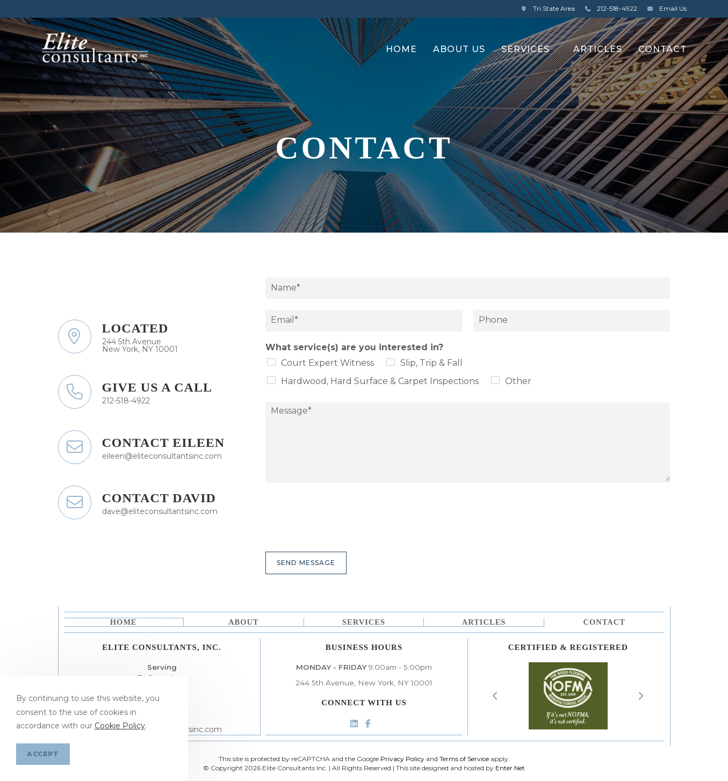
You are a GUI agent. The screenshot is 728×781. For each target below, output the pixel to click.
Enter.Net (510, 768)
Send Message (306, 563)
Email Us (665, 8)
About (243, 621)
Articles (484, 621)
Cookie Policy (120, 726)
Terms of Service (464, 759)
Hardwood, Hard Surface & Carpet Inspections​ (380, 381)
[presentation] (347, 534)
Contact (604, 621)
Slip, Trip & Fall (431, 363)
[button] (495, 695)
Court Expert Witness (327, 363)
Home (123, 621)
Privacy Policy (402, 759)
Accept (43, 754)
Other (518, 381)
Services (364, 621)
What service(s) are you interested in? (354, 347)
